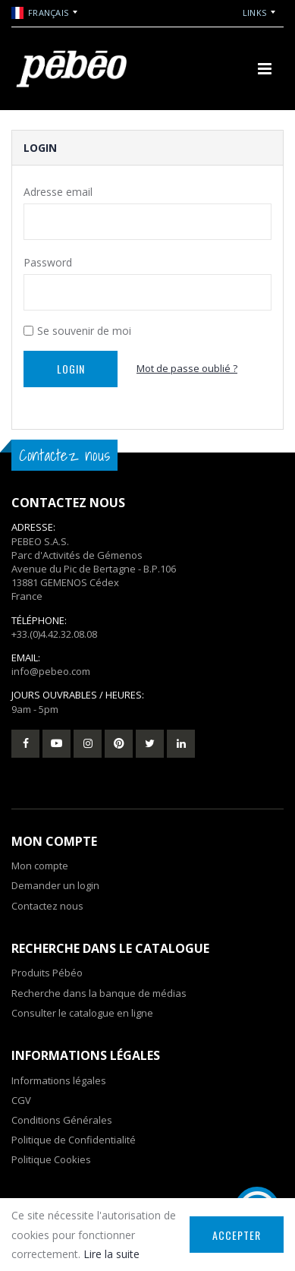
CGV (21, 1100)
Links (254, 12)
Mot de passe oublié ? (187, 368)
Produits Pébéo (47, 972)
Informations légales (58, 1080)
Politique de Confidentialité (73, 1139)
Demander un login (55, 885)
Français (39, 13)
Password (48, 262)
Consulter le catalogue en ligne (82, 1013)
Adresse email (58, 191)
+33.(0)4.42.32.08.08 (54, 634)
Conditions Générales (61, 1120)
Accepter (236, 1235)
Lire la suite (111, 1254)
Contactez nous (47, 906)
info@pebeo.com (50, 671)
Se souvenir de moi (84, 330)
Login (71, 369)
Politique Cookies (51, 1159)
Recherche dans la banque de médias (99, 993)
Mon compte (39, 865)
